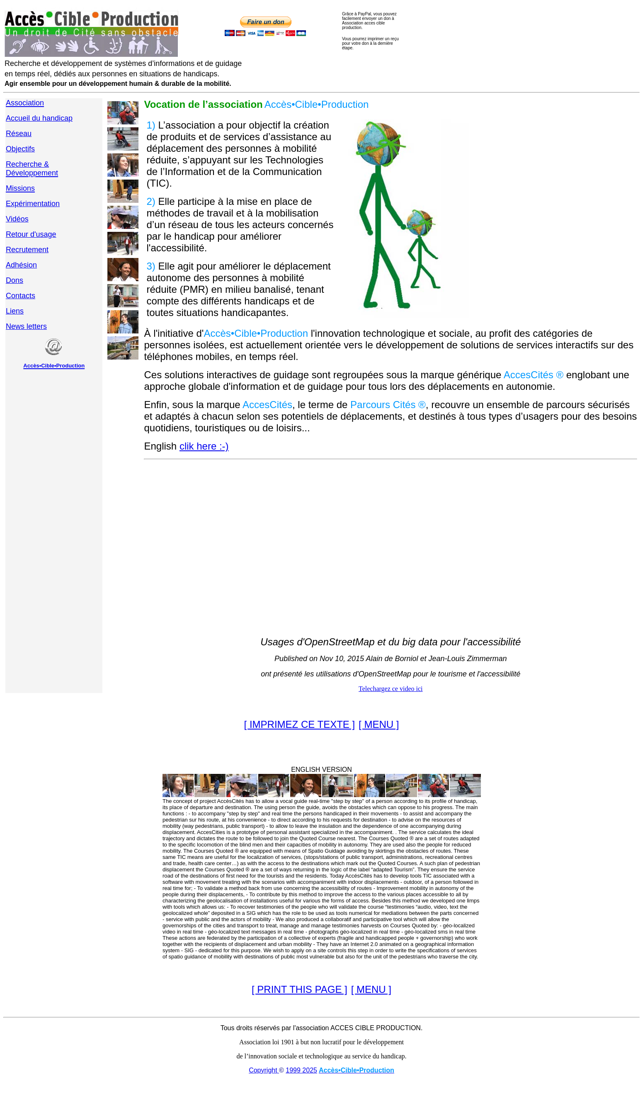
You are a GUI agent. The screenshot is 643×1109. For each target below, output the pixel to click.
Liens (15, 311)
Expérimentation (33, 203)
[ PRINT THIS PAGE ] (299, 989)
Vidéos (17, 219)
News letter (24, 326)
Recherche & (27, 164)
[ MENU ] (379, 724)
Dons (14, 280)
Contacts (20, 296)
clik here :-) (204, 446)
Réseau (19, 133)
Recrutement (27, 250)
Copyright (264, 1070)
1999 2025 (301, 1070)
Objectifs (20, 149)
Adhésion (21, 265)
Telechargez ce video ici (391, 688)
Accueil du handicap (39, 118)
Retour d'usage (31, 234)
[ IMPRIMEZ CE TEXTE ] (299, 724)
